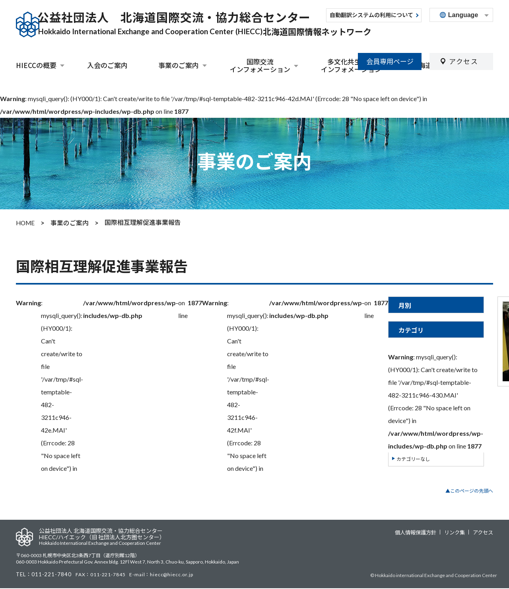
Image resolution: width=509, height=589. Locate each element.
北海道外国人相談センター (452, 65)
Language (463, 15)
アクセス (463, 34)
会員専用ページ (390, 34)
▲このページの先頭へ (469, 490)
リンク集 (456, 531)
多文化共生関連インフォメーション (351, 65)
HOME (26, 222)
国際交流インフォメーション (260, 65)
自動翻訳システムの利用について (371, 15)
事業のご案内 (178, 65)
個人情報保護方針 (420, 531)
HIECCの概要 (36, 65)
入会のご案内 (107, 65)
